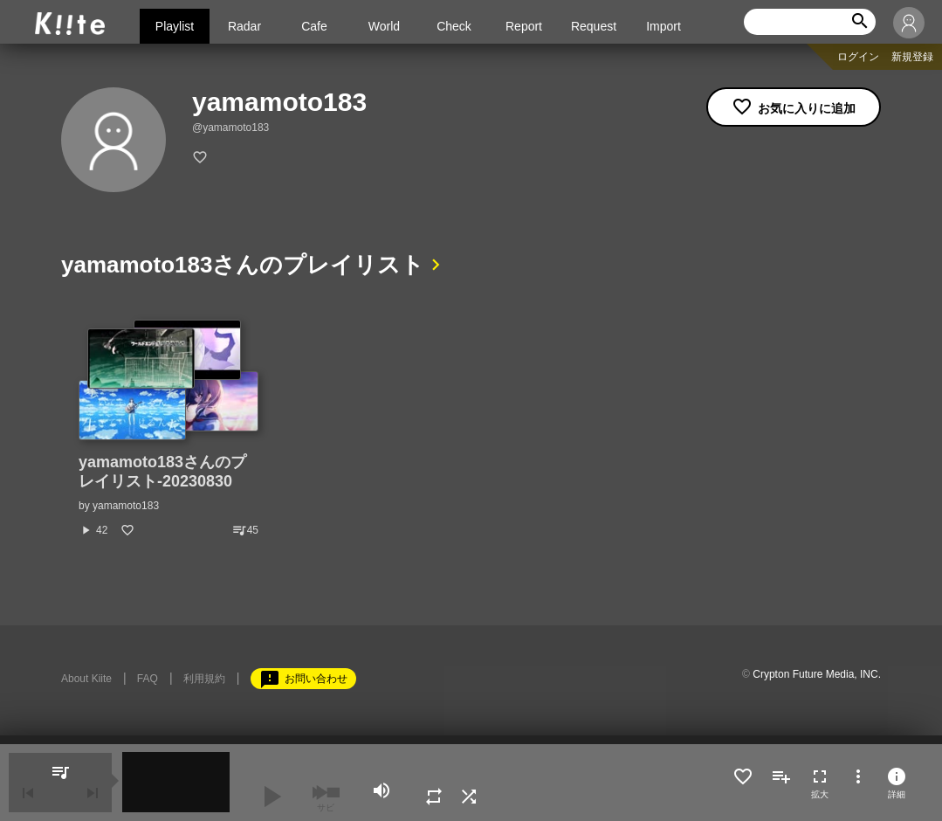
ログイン (858, 57)
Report (523, 26)
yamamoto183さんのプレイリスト (242, 265)
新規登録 (912, 57)
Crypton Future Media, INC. (817, 674)
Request (593, 26)
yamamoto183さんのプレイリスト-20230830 (162, 471)
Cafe (314, 26)
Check (454, 26)
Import (663, 26)
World (384, 26)
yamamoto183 (126, 506)
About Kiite (86, 679)
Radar (244, 26)
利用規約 (204, 679)
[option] (168, 428)
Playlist (174, 26)
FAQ (147, 679)
